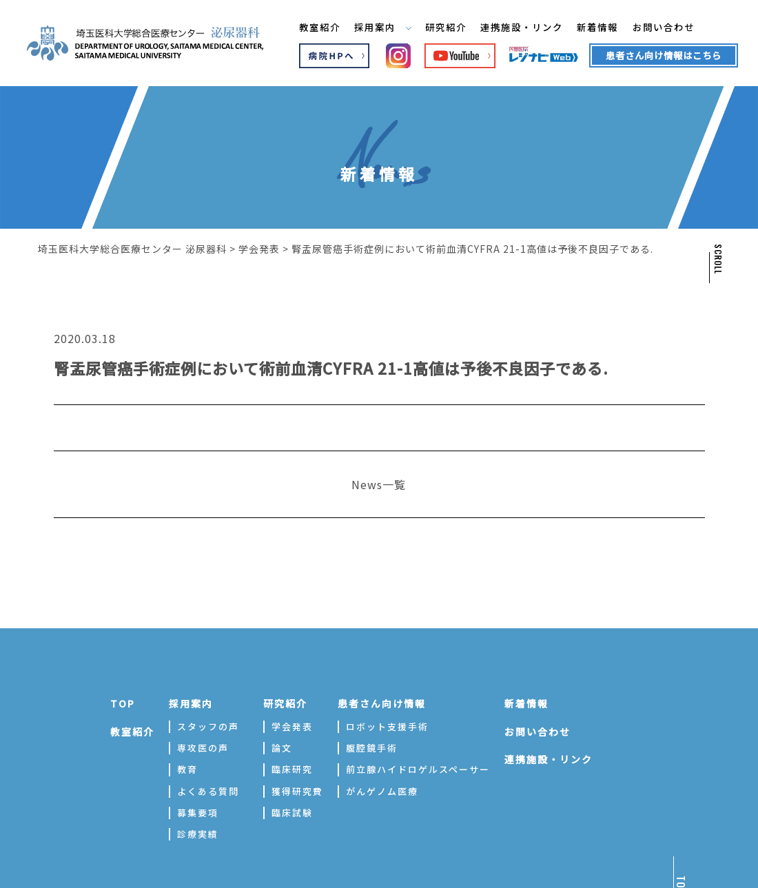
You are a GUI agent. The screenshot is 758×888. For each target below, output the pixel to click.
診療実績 (197, 833)
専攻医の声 (203, 747)
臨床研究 (292, 769)
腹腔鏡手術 (372, 747)
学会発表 (292, 726)
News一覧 (378, 484)
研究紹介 (444, 27)
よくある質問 (208, 791)
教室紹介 (311, 27)
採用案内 (377, 27)
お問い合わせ (675, 27)
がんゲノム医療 (382, 791)
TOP (122, 703)
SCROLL (717, 259)
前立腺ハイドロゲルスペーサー (418, 769)
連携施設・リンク (524, 27)
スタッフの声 (208, 726)
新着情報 (605, 27)
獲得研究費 (297, 791)
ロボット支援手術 (387, 726)
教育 (187, 769)
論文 (282, 747)
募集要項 (197, 812)
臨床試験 (292, 812)
